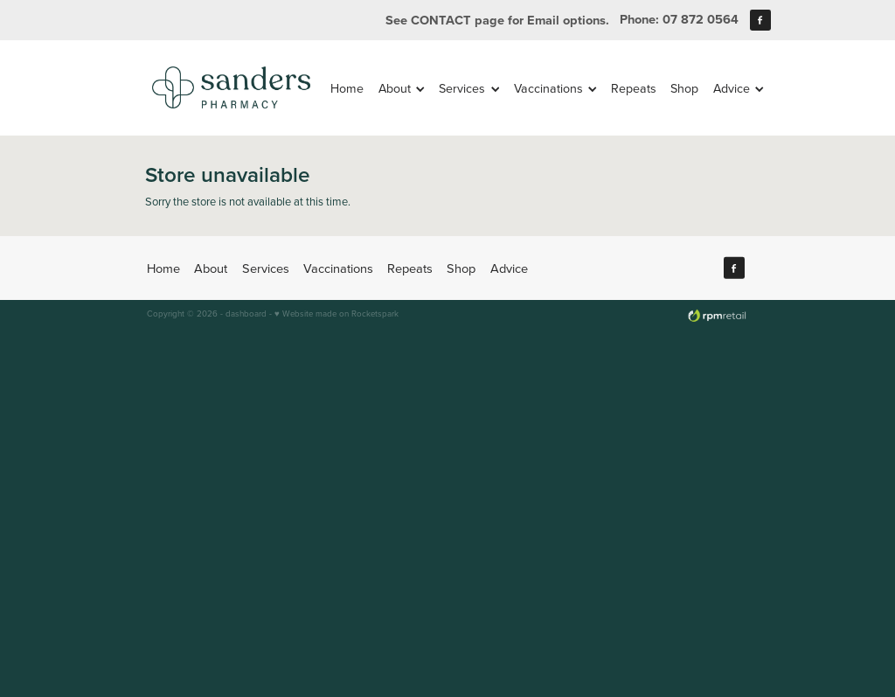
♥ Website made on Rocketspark (336, 313)
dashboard (246, 313)
